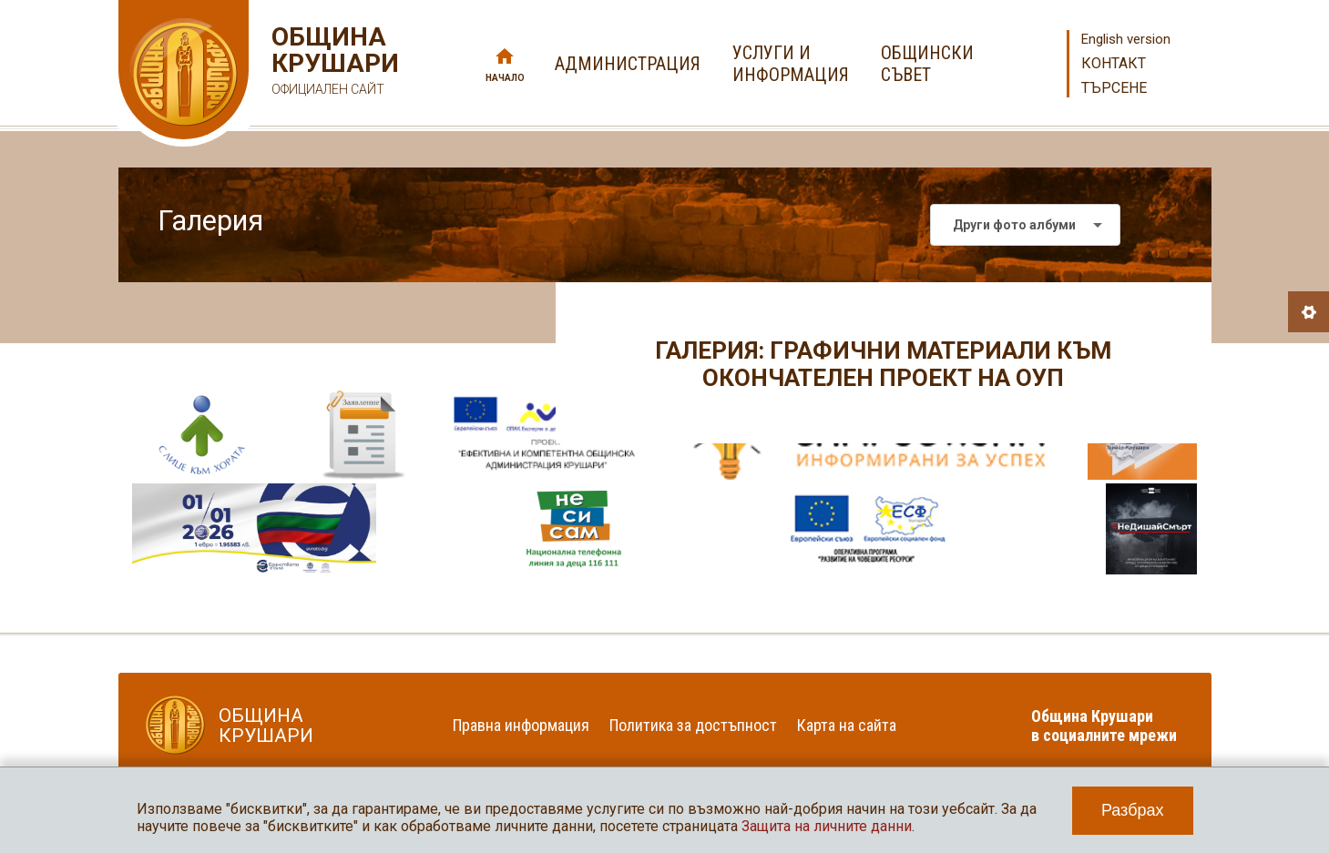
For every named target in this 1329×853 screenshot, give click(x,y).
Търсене (1114, 87)
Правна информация (521, 725)
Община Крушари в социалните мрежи (1104, 725)
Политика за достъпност (693, 725)
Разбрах (1132, 810)
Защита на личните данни (826, 826)
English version (1126, 39)
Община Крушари (332, 63)
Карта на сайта (846, 725)
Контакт (1113, 63)
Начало (505, 78)
